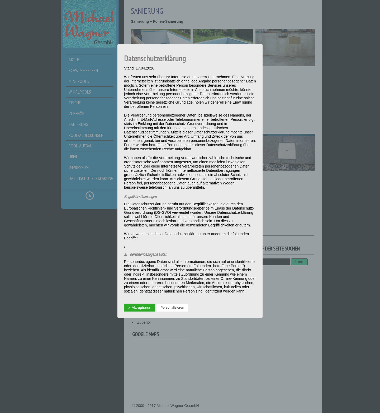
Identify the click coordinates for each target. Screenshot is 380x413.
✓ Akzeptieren (139, 307)
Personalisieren (172, 307)
